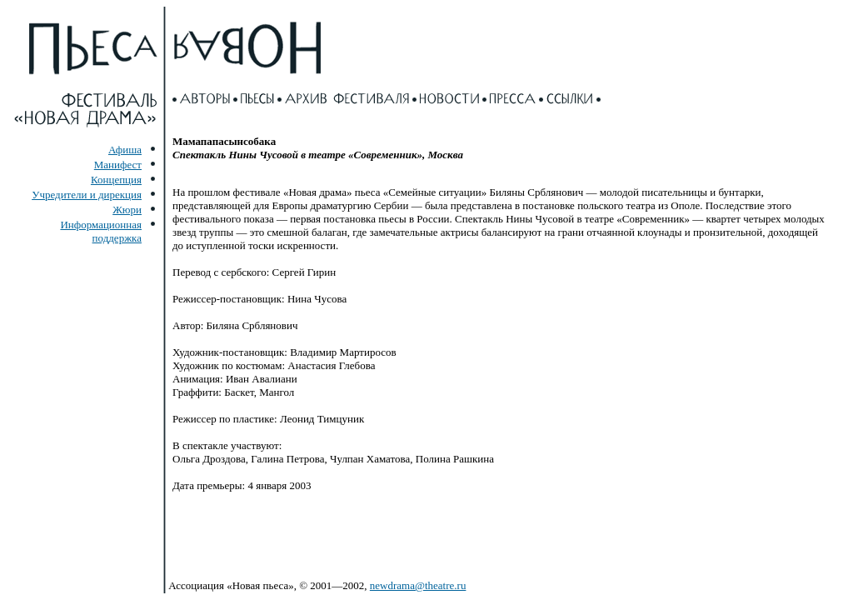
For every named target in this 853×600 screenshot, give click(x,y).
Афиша (125, 149)
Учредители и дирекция (87, 194)
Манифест (118, 164)
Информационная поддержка (101, 231)
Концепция (116, 179)
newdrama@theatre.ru (418, 585)
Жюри (127, 209)
